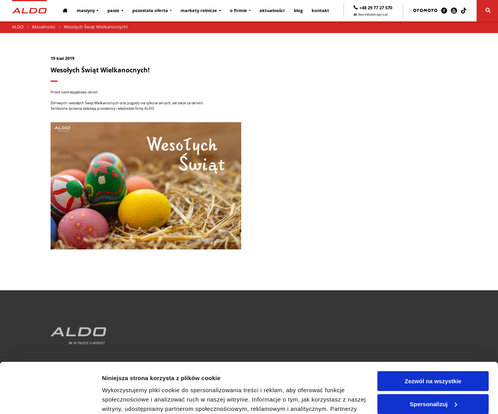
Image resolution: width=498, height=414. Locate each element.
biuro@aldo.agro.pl (371, 14)
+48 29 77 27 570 (373, 8)
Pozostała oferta (150, 10)
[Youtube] (454, 11)
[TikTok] (463, 11)
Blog (298, 10)
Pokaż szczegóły (125, 398)
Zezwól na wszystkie (433, 331)
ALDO (18, 27)
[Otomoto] (425, 10)
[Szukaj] (487, 10)
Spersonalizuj (433, 353)
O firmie (238, 10)
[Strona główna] (29, 10)
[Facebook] (444, 11)
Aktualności (272, 10)
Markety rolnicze (199, 10)
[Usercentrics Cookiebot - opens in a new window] (50, 399)
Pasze (113, 10)
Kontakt (320, 10)
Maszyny (86, 10)
